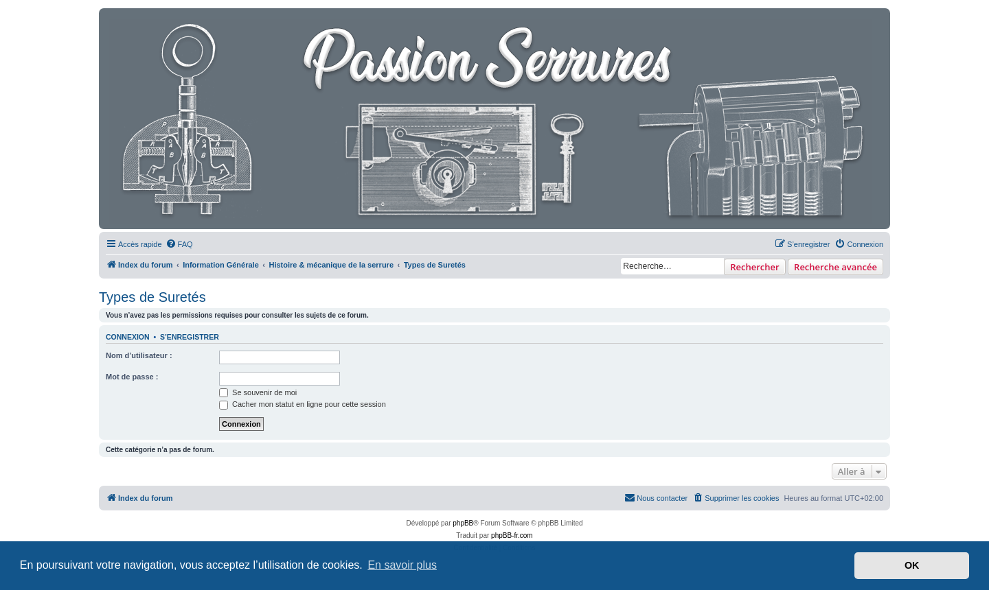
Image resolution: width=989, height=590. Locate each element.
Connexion (128, 337)
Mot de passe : (132, 377)
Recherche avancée (835, 267)
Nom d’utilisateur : (139, 355)
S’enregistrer (189, 337)
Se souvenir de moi (258, 392)
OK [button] (912, 565)
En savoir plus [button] (402, 565)
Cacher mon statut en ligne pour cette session (302, 404)
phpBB (463, 523)
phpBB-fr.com (512, 535)
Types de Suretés (152, 297)
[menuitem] (179, 244)
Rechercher (754, 267)
